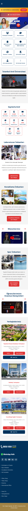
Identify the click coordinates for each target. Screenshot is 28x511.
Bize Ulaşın (4, 496)
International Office (6, 485)
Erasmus (4, 483)
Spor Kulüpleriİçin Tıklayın (14, 283)
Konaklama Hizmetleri (7, 470)
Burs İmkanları (5, 467)
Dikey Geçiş (5, 478)
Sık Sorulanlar (5, 472)
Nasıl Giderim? (19, 353)
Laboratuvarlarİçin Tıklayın (14, 176)
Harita (8, 353)
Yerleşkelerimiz (5, 494)
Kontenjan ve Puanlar (7, 465)
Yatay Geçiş (5, 480)
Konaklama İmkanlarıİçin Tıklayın (14, 218)
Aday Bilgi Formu (14, 15)
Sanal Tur (14, 357)
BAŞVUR (24, 9)
